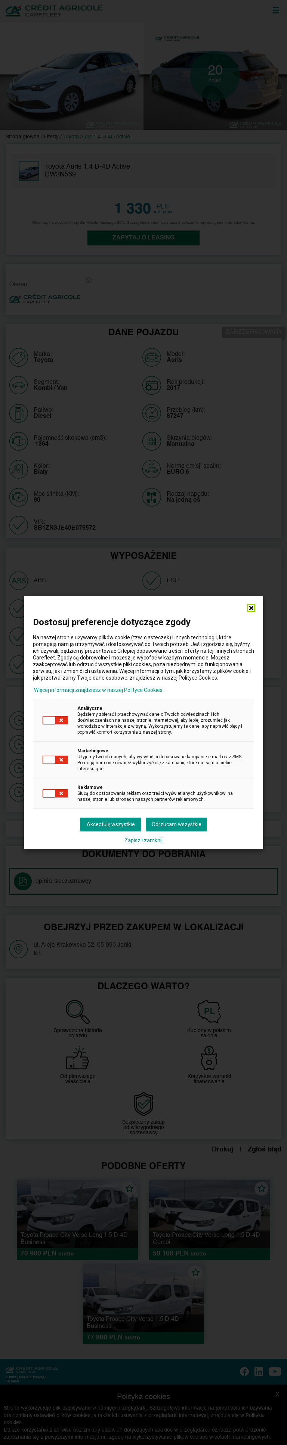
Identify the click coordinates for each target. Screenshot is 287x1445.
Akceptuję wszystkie (111, 824)
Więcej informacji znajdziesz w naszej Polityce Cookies (98, 690)
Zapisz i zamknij (143, 840)
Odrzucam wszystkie (176, 824)
